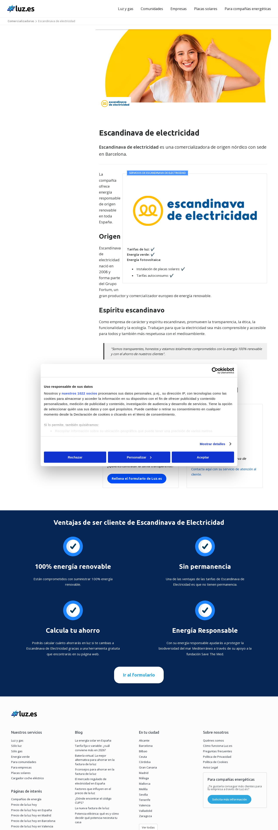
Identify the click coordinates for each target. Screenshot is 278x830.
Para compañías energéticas (248, 8)
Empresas (178, 8)
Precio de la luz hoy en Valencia (32, 778)
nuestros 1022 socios (79, 393)
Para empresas (21, 719)
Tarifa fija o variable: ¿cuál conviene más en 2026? (92, 700)
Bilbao (143, 703)
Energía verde (20, 708)
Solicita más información (229, 751)
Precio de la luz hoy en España (31, 762)
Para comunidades (23, 714)
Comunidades (152, 8)
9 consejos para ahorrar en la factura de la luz (94, 723)
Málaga (144, 730)
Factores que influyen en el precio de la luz (93, 743)
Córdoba (145, 714)
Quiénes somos (213, 692)
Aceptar (203, 457)
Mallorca (144, 736)
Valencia (144, 757)
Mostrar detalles (212, 444)
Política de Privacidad (217, 708)
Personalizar (139, 457)
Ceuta (143, 708)
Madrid (143, 725)
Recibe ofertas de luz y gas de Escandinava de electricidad (152, 306)
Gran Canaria (148, 719)
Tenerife (144, 752)
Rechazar (75, 457)
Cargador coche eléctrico (27, 730)
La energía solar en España (93, 692)
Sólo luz (16, 698)
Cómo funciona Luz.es (217, 698)
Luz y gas (125, 8)
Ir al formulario (139, 626)
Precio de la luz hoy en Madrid (31, 767)
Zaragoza (145, 768)
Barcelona (146, 698)
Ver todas (148, 779)
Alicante (144, 692)
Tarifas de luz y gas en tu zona (31, 784)
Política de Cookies (215, 714)
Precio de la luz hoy (24, 756)
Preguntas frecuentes (217, 703)
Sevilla (143, 746)
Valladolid (145, 763)
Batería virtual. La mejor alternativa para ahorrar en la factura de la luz (95, 711)
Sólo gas (17, 703)
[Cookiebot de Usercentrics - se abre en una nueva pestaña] (215, 370)
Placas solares (205, 8)
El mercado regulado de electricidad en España (90, 733)
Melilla (143, 741)
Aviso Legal (210, 719)
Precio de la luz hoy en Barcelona (33, 773)
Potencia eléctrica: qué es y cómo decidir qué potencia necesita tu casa (97, 769)
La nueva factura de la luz (92, 760)
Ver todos (84, 785)
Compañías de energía (26, 751)
